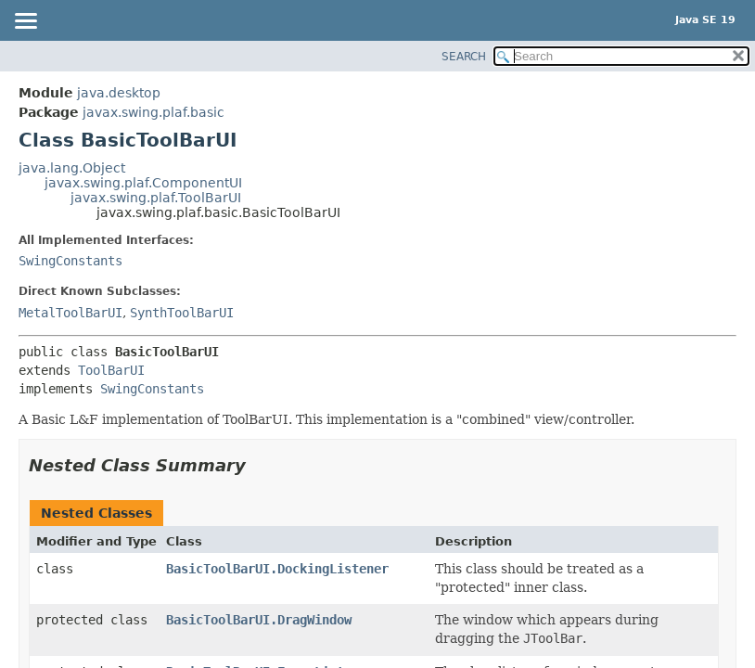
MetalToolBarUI (70, 312)
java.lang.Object (72, 168)
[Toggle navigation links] (25, 22)
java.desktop (118, 92)
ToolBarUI (111, 370)
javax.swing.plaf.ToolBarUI (155, 197)
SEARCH (463, 56)
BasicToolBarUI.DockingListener (277, 568)
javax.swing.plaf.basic (153, 112)
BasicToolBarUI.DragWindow (259, 619)
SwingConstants (70, 260)
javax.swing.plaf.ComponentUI (143, 182)
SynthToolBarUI (182, 312)
